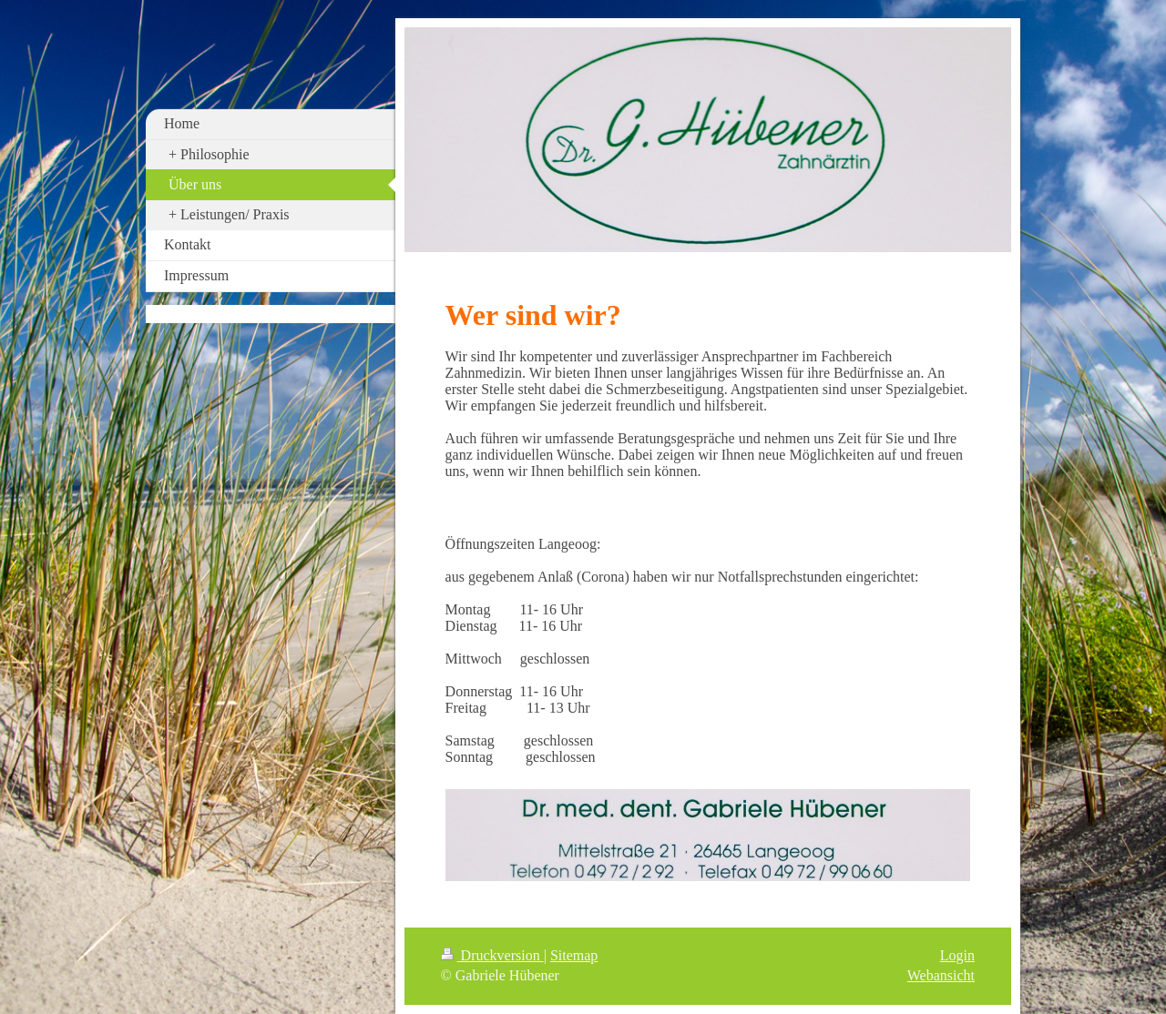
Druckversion (492, 955)
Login (957, 955)
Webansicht (941, 975)
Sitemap (574, 955)
